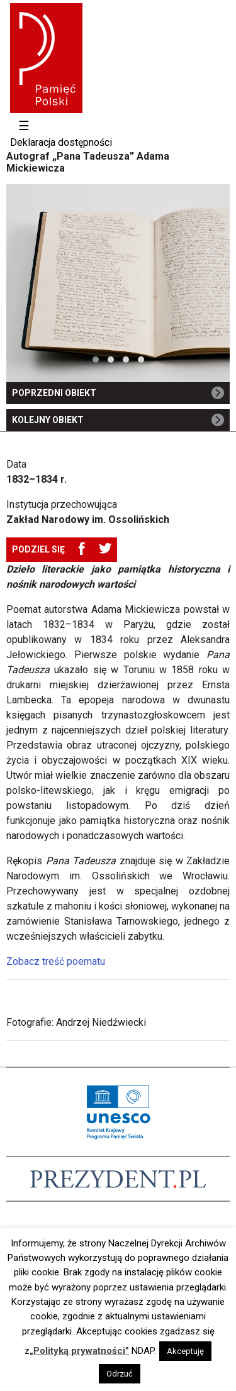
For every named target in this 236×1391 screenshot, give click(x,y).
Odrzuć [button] (119, 1373)
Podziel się (38, 549)
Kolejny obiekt (118, 421)
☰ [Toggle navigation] (24, 125)
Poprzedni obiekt (118, 394)
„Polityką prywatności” (79, 1350)
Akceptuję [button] (185, 1351)
